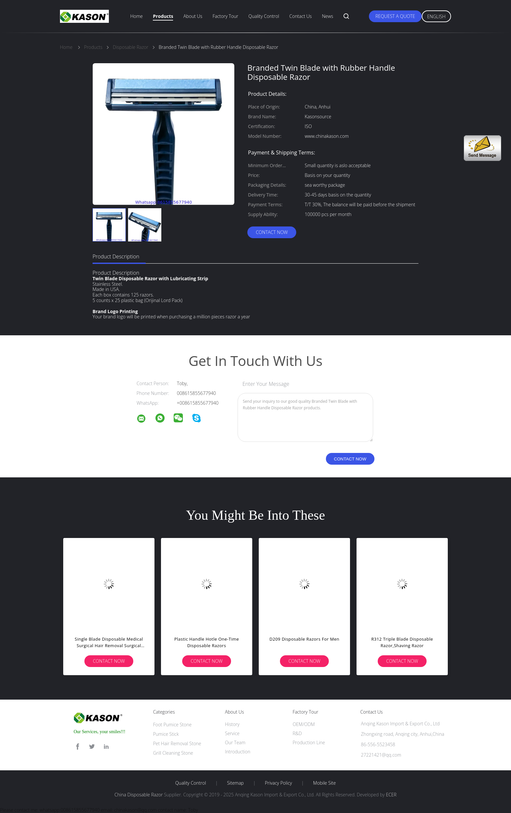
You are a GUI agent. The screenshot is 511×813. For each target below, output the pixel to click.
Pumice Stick (166, 734)
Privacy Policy (278, 783)
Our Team (235, 742)
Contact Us (300, 16)
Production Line (309, 742)
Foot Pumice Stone (172, 724)
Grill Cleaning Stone (173, 753)
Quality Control (263, 16)
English (436, 16)
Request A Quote (395, 16)
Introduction (237, 751)
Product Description (116, 256)
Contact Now (272, 232)
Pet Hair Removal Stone (177, 743)
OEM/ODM (304, 724)
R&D (297, 733)
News (327, 16)
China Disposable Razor (138, 794)
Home (136, 16)
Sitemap (235, 783)
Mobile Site (324, 783)
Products (163, 16)
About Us (192, 16)
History (232, 724)
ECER (391, 794)
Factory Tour (225, 16)
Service (232, 733)
